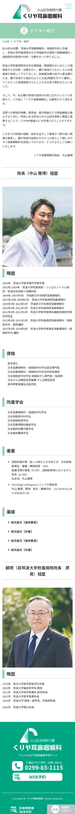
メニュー (68, 6)
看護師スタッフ (66, 809)
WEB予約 (37, 777)
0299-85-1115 (44, 767)
